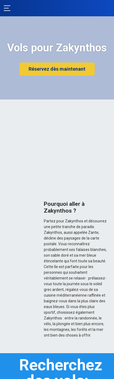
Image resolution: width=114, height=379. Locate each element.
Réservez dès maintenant (57, 69)
